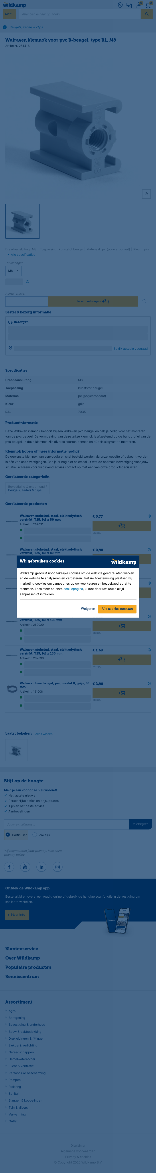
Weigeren (88, 608)
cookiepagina (73, 589)
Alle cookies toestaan (117, 608)
